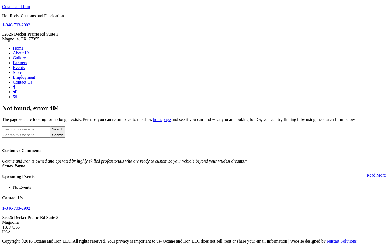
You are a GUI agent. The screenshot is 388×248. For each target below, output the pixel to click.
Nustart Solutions (342, 241)
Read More (376, 175)
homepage (162, 119)
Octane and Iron (16, 6)
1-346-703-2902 (16, 25)
